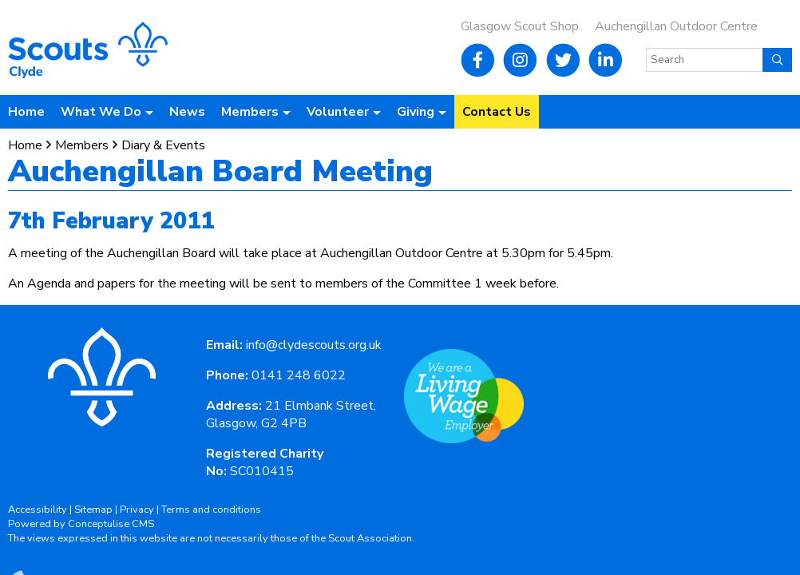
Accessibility (37, 509)
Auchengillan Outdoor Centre (676, 26)
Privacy (137, 509)
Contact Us (496, 112)
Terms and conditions (211, 509)
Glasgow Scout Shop (520, 26)
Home (26, 112)
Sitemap (93, 509)
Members (82, 145)
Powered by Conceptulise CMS (81, 524)
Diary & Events (163, 145)
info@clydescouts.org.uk (314, 345)
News (187, 112)
